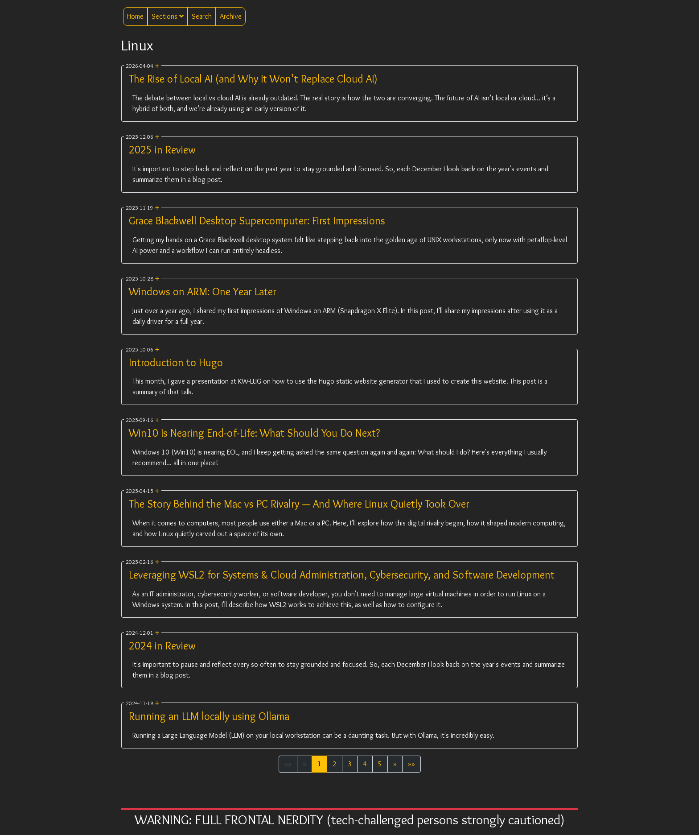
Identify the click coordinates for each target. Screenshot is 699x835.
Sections (168, 16)
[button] (395, 764)
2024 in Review (162, 645)
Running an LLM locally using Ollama (209, 716)
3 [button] (350, 764)
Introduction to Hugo (176, 362)
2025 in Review (162, 149)
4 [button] (365, 764)
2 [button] (335, 764)
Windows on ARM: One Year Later (202, 291)
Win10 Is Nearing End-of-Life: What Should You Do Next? (254, 432)
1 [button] (319, 764)
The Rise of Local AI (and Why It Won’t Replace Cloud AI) (253, 78)
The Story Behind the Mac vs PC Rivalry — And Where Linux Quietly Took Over (299, 503)
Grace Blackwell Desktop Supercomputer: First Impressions (257, 220)
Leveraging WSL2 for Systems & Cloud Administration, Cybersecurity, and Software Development (342, 574)
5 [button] (380, 764)
